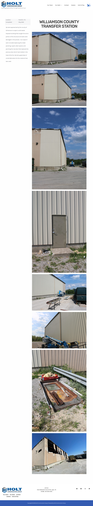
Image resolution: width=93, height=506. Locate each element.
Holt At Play (81, 5)
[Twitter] (89, 488)
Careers (73, 5)
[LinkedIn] (76, 488)
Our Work (57, 5)
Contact (66, 5)
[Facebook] (81, 488)
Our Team (50, 5)
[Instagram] (85, 488)
